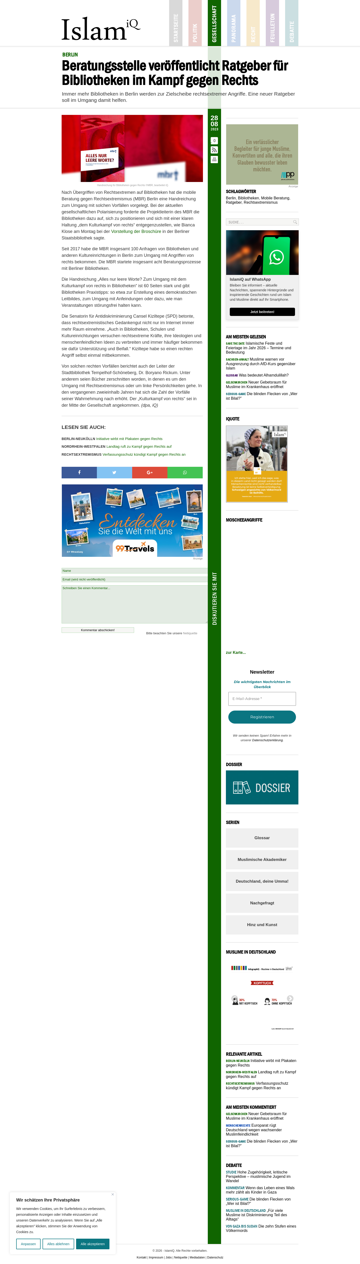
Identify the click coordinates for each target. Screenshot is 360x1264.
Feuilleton (272, 23)
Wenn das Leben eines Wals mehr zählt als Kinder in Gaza (260, 1190)
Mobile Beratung (275, 198)
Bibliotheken (248, 198)
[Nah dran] (113, 1194)
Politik (195, 23)
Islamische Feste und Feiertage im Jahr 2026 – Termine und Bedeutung (258, 347)
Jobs (169, 1257)
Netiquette (190, 633)
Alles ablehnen (58, 1244)
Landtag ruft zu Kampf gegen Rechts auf (117, 446)
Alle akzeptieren (93, 1244)
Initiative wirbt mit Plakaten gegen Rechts (112, 439)
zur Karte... (236, 652)
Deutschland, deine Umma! (262, 881)
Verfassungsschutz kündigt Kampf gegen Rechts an (124, 454)
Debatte (291, 23)
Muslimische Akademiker (262, 859)
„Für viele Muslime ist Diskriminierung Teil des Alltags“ (256, 1214)
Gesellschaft (214, 23)
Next (288, 997)
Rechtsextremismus (261, 202)
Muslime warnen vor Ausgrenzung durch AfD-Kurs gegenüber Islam (260, 363)
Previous (233, 997)
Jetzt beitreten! (262, 312)
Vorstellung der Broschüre (136, 231)
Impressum (156, 1257)
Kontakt (142, 1257)
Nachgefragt (262, 903)
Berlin (231, 198)
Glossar (262, 838)
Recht (253, 23)
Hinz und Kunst (262, 924)
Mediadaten (197, 1257)
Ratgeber (234, 202)
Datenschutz (215, 1257)
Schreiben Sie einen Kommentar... (135, 604)
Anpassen (28, 1244)
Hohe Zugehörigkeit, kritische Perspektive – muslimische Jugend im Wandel (258, 1176)
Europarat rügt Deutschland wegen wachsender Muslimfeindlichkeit (254, 1129)
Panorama (233, 23)
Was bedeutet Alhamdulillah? (257, 375)
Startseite (175, 23)
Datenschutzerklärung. (268, 740)
